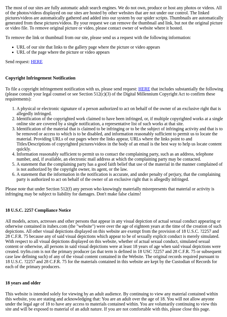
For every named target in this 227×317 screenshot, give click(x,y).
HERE (37, 61)
